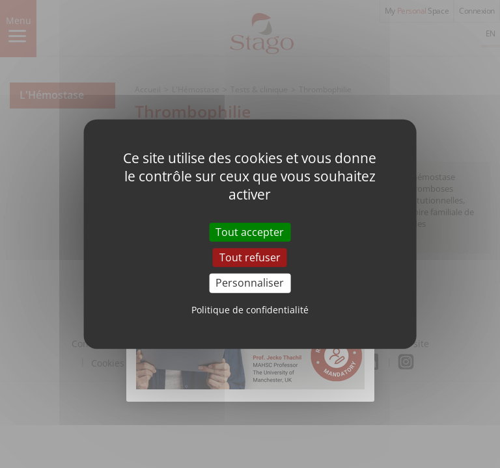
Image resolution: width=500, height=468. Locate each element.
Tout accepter (249, 232)
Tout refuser (250, 257)
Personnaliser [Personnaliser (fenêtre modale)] (249, 283)
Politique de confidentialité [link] (250, 309)
